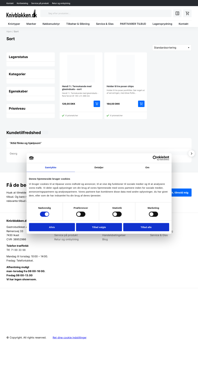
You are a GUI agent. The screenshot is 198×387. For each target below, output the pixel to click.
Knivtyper (14, 23)
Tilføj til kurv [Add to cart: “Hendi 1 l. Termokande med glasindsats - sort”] (97, 104)
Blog (105, 239)
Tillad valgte (99, 227)
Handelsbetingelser (114, 235)
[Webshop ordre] (172, 48)
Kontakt (10, 3)
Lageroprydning (162, 23)
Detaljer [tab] (99, 167)
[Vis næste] (191, 153)
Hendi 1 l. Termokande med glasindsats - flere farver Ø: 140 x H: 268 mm (81, 76)
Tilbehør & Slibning (78, 23)
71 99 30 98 (18, 250)
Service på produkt (40, 3)
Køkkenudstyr (51, 23)
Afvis (52, 227)
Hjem (9, 31)
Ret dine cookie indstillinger (70, 337)
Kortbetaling (22, 3)
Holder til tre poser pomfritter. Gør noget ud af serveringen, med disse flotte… (126, 74)
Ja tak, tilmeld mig (177, 192)
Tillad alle (146, 227)
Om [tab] (147, 167)
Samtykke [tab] (50, 167)
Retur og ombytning (61, 3)
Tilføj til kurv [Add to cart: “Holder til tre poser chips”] (141, 104)
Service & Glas (105, 23)
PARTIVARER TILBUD (133, 23)
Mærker (31, 23)
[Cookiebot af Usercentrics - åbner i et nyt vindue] (155, 158)
